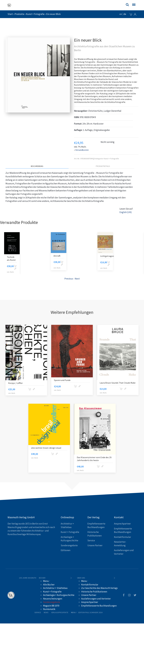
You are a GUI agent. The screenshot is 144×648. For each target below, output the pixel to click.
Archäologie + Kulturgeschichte (58, 595)
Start (10, 14)
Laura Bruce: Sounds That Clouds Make (117, 382)
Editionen (65, 550)
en (120, 14)
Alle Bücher (49, 584)
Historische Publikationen (94, 591)
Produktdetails (103, 166)
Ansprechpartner (122, 523)
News (46, 612)
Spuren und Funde (62, 380)
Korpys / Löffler (15, 383)
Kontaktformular (122, 537)
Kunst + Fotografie (35, 14)
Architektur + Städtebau (55, 588)
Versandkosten (82, 150)
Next (77, 278)
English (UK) (125, 212)
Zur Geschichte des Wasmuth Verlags (99, 588)
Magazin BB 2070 (51, 605)
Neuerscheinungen (52, 598)
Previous (68, 278)
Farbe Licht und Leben (104, 256)
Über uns (81, 578)
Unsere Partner (94, 545)
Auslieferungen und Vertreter (96, 598)
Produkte (19, 14)
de (124, 14)
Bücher (42, 578)
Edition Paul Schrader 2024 (90, 612)
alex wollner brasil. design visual (46, 447)
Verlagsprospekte (59, 612)
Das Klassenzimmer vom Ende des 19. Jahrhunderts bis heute (94, 459)
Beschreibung (37, 166)
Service (91, 540)
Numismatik (49, 609)
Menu (46, 581)
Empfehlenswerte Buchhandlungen (99, 605)
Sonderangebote (69, 545)
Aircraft (10, 255)
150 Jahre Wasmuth (27, 578)
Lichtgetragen (60, 256)
